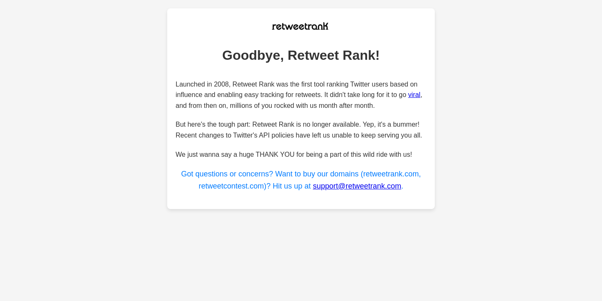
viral (414, 94)
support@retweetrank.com (357, 186)
